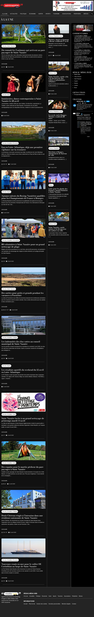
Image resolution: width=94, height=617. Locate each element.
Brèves (86, 13)
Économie (32, 13)
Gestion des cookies (41, 610)
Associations (66, 13)
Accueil (25, 610)
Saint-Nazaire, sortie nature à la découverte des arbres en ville (57, 229)
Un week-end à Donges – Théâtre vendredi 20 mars (58, 117)
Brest (75, 87)
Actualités (13, 13)
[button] (92, 14)
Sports (48, 13)
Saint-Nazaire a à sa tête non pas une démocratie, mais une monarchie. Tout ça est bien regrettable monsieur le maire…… (83, 59)
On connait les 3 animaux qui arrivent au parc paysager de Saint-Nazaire (22, 51)
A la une (4, 13)
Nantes (76, 83)
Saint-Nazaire (77, 78)
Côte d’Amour (77, 76)
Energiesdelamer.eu (79, 94)
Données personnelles (54, 610)
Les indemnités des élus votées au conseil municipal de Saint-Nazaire (20, 345)
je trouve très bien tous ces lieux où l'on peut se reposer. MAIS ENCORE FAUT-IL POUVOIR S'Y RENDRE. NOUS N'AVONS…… (83, 66)
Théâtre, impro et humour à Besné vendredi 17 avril (58, 40)
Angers (76, 81)
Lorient (76, 85)
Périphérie (77, 13)
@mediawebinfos (86, 114)
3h (92, 113)
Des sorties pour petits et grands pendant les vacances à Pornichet (20, 296)
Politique (23, 13)
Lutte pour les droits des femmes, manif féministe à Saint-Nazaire (58, 190)
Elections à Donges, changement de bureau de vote (57, 153)
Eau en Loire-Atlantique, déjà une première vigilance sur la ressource (21, 148)
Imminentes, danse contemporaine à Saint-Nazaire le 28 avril (21, 100)
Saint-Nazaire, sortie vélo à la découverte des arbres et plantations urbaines (58, 79)
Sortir (40, 13)
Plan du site (32, 610)
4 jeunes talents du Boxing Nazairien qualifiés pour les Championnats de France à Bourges (21, 198)
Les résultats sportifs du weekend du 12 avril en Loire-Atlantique (23, 373)
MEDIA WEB (78, 114)
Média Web (77, 74)
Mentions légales (66, 610)
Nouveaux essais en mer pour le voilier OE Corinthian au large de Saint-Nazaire (22, 571)
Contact (74, 610)
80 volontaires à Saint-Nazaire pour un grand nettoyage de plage (23, 248)
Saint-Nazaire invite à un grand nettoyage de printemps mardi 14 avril (22, 422)
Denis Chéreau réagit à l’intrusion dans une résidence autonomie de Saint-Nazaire (23, 520)
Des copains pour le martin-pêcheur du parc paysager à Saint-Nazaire (23, 470)
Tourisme (56, 13)
